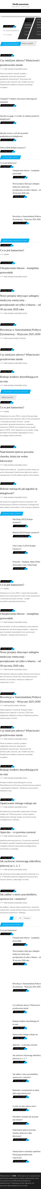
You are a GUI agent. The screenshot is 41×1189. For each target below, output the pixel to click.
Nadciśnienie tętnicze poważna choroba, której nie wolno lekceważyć (17, 456)
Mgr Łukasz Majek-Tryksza (15, 338)
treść (25, 1186)
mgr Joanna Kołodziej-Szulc (15, 69)
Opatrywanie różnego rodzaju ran (18, 803)
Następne (27, 918)
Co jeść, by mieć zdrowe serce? (24, 1106)
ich (23, 1186)
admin (9, 35)
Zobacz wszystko (27, 43)
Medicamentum (20, 4)
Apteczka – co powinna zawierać (18, 832)
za (20, 1186)
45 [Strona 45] (20, 918)
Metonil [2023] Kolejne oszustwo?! (26, 532)
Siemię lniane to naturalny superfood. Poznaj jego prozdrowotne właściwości (27, 1154)
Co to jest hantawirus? (11, 30)
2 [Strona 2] (14, 918)
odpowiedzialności (13, 1186)
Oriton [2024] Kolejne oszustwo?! (13, 148)
